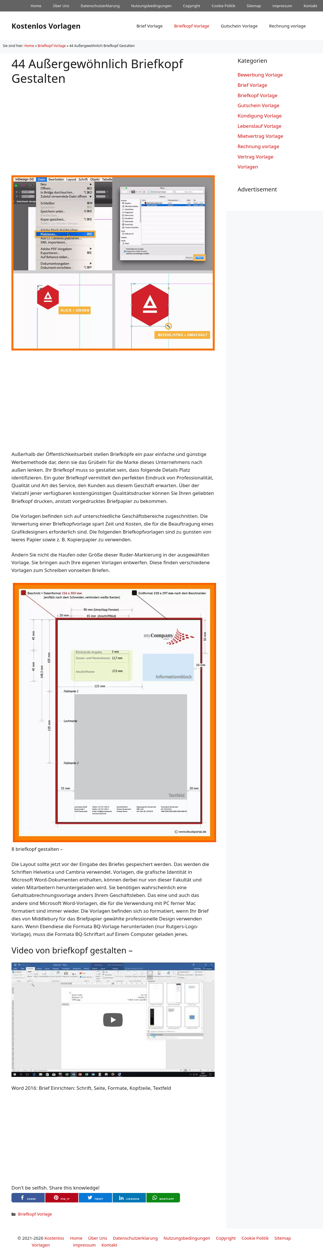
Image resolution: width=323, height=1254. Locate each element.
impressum (282, 5)
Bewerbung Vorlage (260, 74)
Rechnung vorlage (287, 26)
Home (36, 5)
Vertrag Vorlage (255, 156)
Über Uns (61, 5)
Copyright (191, 5)
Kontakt (310, 5)
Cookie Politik (223, 5)
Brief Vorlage (149, 26)
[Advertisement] (113, 125)
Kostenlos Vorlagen (46, 26)
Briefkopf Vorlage (191, 26)
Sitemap (254, 5)
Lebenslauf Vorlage (259, 126)
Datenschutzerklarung (100, 5)
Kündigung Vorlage (260, 115)
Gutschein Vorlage (239, 26)
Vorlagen (248, 166)
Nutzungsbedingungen (151, 5)
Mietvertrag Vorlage (260, 136)
